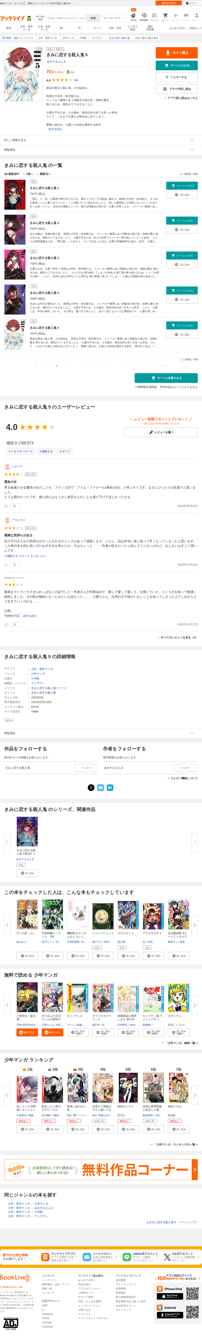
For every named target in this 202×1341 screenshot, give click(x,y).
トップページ (49, 1280)
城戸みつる (98, 1024)
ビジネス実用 (133, 28)
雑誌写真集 (150, 28)
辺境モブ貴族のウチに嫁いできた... (101, 1110)
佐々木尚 (148, 941)
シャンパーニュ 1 (103, 933)
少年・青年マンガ (26, 28)
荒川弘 (121, 1115)
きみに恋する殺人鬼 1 (44, 188)
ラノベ (97, 28)
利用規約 (121, 1292)
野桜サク (173, 941)
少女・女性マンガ (44, 28)
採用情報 (121, 1288)
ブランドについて (126, 1284)
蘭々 (75, 1115)
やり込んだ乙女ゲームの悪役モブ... (51, 1019)
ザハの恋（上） (26, 933)
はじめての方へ (178, 28)
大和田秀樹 (73, 941)
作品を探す (84, 1284)
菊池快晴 (148, 1115)
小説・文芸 (115, 28)
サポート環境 (85, 1297)
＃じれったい (38, 556)
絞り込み (40, 18)
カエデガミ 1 (125, 933)
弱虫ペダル (175, 1106)
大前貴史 (21, 1115)
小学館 (35, 678)
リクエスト (84, 1314)
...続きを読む (54, 129)
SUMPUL (122, 1024)
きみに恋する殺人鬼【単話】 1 (26, 852)
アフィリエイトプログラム (93, 1318)
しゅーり (17, 466)
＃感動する (46, 451)
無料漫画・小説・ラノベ (56, 1284)
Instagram (47, 1314)
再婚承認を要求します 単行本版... (127, 1019)
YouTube (47, 1322)
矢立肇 (85, 941)
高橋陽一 (148, 1024)
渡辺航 (171, 1115)
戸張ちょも (48, 1024)
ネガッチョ (175, 1015)
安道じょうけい (177, 1024)
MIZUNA (61, 1024)
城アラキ (97, 941)
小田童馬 (160, 1115)
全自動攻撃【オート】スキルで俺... (177, 936)
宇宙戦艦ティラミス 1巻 (51, 935)
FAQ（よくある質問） (90, 1301)
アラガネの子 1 (152, 933)
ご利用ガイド (195, 28)
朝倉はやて (104, 1115)
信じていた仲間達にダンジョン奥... (26, 1110)
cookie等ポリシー (126, 1305)
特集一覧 (47, 1288)
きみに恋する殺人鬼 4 (44, 292)
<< (36, 365)
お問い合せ (84, 1309)
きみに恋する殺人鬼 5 (44, 327)
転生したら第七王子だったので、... (51, 1110)
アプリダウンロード (89, 1288)
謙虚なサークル (62, 1115)
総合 (8, 28)
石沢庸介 (47, 1115)
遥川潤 (121, 941)
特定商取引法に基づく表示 (131, 1301)
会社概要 (121, 1280)
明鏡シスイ (34, 1115)
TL (79, 28)
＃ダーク (64, 451)
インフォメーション (89, 1305)
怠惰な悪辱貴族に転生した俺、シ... (152, 1110)
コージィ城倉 (74, 1024)
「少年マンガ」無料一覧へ (181, 1043)
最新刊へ (45, 174)
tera (94, 1115)
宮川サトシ (48, 941)
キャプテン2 (74, 1015)
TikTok (45, 1318)
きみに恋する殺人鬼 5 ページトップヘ (172, 1222)
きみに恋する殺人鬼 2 (44, 223)
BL (62, 27)
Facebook (47, 1326)
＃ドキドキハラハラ (20, 451)
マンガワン (38, 683)
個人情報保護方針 (126, 1297)
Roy (69, 1115)
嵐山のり (21, 941)
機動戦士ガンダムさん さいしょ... (76, 936)
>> (165, 365)
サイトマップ (123, 1309)
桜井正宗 (185, 941)
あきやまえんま (56, 61)
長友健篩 (109, 941)
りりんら (85, 1115)
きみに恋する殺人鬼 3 (44, 258)
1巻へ (29, 174)
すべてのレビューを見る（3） (179, 637)
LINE (45, 1305)
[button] (27, 873)
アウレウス (18, 520)
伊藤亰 (60, 941)
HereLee (135, 1024)
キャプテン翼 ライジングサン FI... (153, 1019)
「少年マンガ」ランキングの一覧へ (176, 1144)
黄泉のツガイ (125, 1106)
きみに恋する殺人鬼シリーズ (49, 688)
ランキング (48, 1292)
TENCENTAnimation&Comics (32, 1024)
